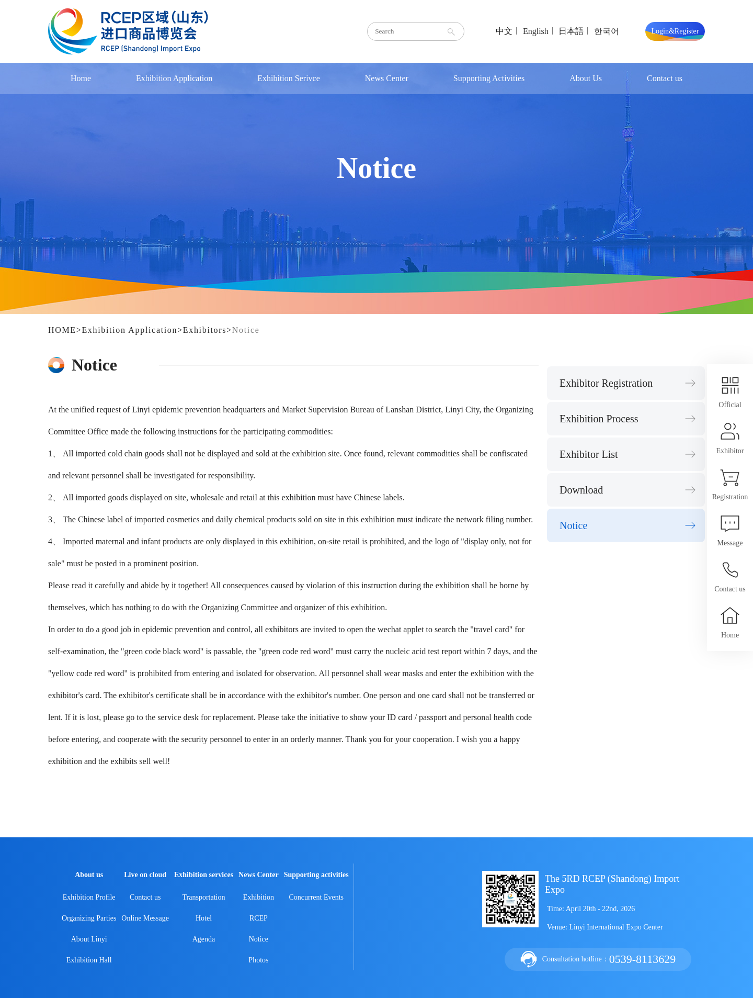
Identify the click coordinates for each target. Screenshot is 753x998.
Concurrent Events (316, 897)
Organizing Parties (89, 918)
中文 (504, 31)
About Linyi (89, 939)
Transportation (203, 897)
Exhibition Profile (89, 897)
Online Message (145, 918)
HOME (62, 330)
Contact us (664, 78)
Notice (246, 330)
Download (581, 490)
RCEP (258, 918)
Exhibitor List (589, 454)
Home (81, 78)
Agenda (203, 939)
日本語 (571, 31)
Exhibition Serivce (288, 78)
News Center (386, 78)
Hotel (204, 918)
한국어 (606, 31)
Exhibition (258, 897)
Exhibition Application (174, 78)
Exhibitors (204, 330)
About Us (585, 78)
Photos (258, 960)
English (536, 31)
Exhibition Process (599, 418)
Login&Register (675, 31)
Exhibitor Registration (606, 383)
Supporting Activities (488, 78)
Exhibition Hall (89, 960)
